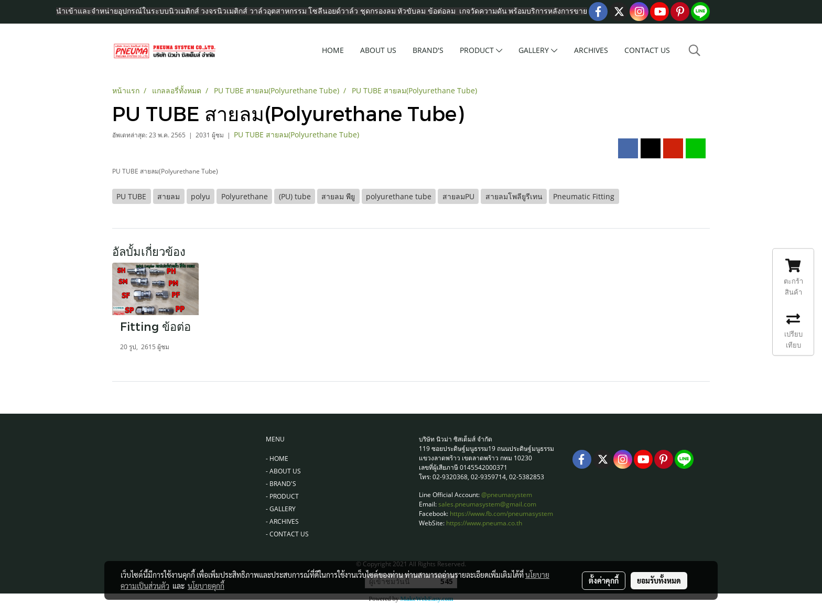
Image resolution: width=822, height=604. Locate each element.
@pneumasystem (506, 494)
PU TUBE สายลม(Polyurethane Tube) (296, 134)
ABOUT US (378, 50)
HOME (333, 50)
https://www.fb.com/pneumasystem (501, 513)
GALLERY (537, 50)
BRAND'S (428, 50)
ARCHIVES (591, 50)
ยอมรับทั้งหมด (659, 580)
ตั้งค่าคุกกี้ (604, 580)
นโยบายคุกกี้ (206, 585)
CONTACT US (647, 50)
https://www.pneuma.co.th (484, 523)
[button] (694, 50)
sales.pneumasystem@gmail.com (487, 504)
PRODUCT (481, 50)
